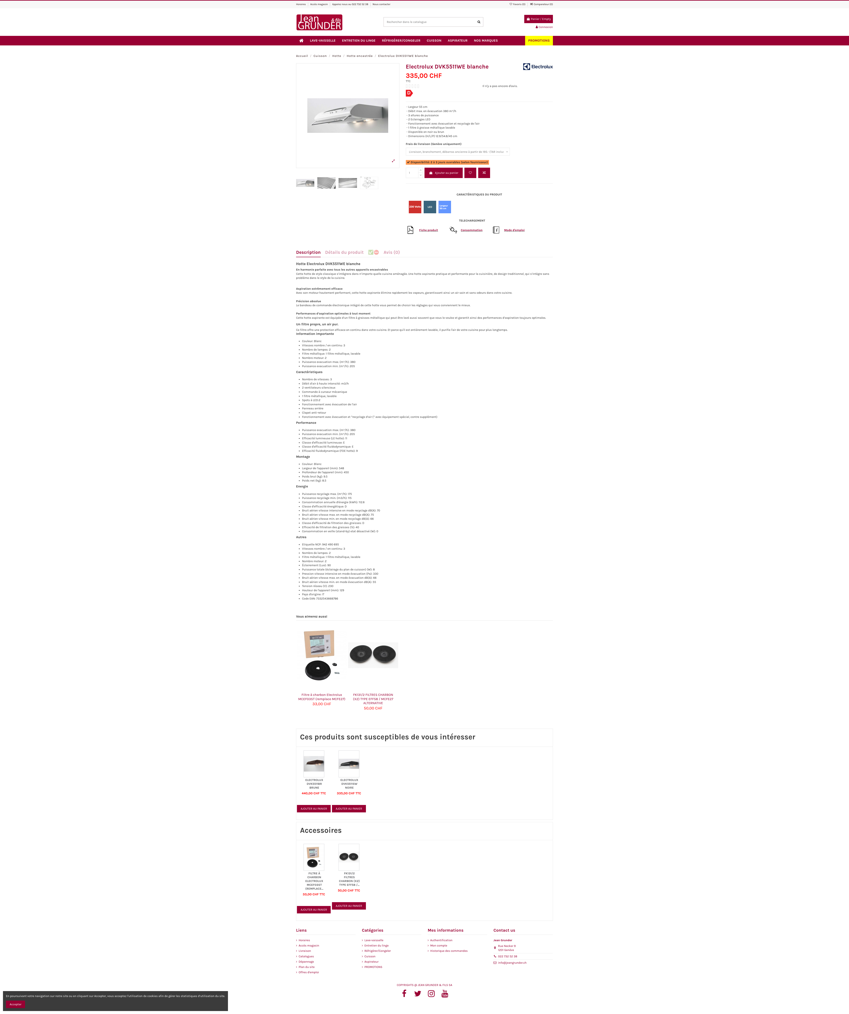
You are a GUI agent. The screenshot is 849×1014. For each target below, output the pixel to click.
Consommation (471, 230)
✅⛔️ (373, 252)
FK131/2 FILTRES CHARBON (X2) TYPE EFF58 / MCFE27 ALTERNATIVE (373, 699)
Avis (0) (392, 252)
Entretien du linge (376, 945)
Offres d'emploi (309, 972)
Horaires (301, 4)
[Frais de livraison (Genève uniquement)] (458, 152)
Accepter (15, 1004)
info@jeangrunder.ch (512, 963)
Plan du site (307, 967)
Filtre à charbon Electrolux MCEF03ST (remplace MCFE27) (321, 697)
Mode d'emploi (514, 230)
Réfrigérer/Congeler (377, 951)
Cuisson (369, 956)
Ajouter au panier (443, 173)
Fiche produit (428, 230)
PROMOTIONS (373, 967)
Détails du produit (344, 252)
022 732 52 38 (360, 4)
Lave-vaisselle (373, 940)
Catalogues (306, 956)
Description (308, 252)
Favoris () (517, 4)
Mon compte (438, 945)
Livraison (305, 951)
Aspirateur (371, 961)
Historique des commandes (449, 951)
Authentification (441, 940)
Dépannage (306, 961)
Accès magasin (319, 4)
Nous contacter (382, 4)
